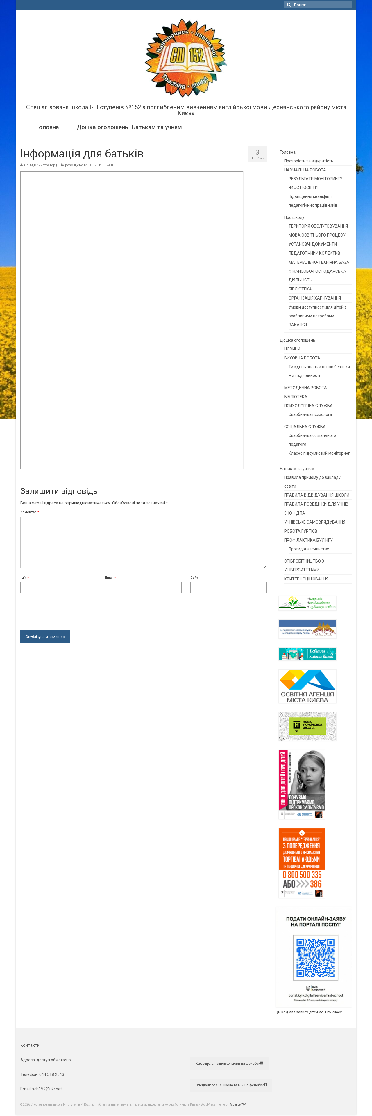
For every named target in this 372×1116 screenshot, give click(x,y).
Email (110, 578)
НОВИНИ (94, 165)
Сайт (194, 578)
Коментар (29, 512)
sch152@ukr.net (47, 1089)
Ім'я (24, 578)
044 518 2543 (51, 1074)
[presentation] (64, 610)
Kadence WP (237, 1104)
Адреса (27, 1059)
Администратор (42, 165)
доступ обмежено (53, 1059)
